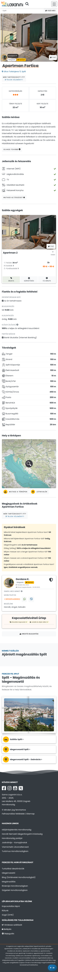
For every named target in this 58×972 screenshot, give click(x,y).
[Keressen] (27, 4)
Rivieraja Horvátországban (15, 886)
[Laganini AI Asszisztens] (52, 968)
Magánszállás (8, 881)
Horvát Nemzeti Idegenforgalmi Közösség (22, 834)
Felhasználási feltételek (13, 813)
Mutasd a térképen (15, 492)
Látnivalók (39, 492)
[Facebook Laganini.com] (4, 788)
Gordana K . (13, 56)
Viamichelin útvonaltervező (15, 847)
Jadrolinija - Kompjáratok (14, 842)
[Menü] (54, 4)
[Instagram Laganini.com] (9, 788)
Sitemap (30, 813)
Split (4, 11)
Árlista (11, 279)
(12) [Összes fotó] (51, 246)
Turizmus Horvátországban (15, 851)
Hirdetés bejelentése (29, 634)
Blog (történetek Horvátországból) (18, 877)
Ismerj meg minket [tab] (13, 591)
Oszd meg (50, 11)
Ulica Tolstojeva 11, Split (14, 71)
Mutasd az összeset (14, 197)
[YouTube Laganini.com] (15, 788)
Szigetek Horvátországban (15, 890)
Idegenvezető (8, 873)
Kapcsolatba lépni (11, 906)
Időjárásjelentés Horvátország (16, 829)
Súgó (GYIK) (8, 914)
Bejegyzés (8, 933)
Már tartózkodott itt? (14, 78)
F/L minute (47, 279)
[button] (29, 463)
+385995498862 (12, 599)
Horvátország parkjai (12, 838)
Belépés (6, 929)
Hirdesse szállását (12, 924)
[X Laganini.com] (21, 788)
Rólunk (5, 910)
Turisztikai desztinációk (13, 868)
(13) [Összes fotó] (53, 57)
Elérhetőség (29, 279)
